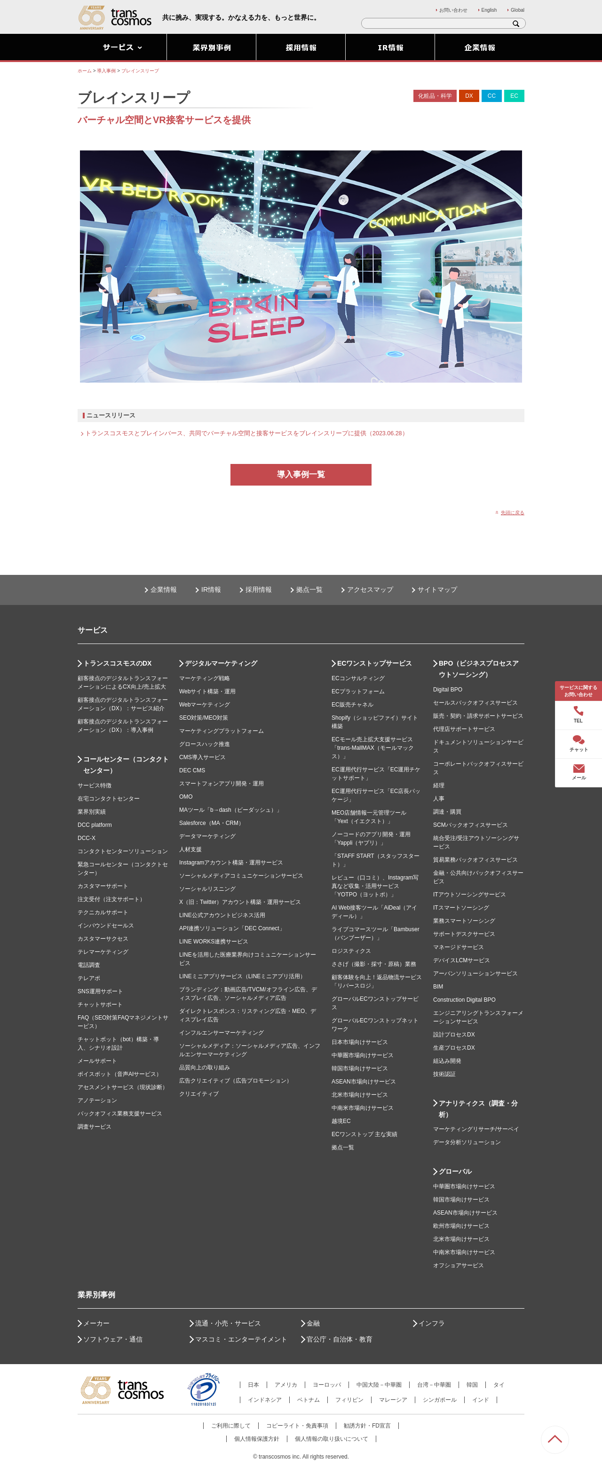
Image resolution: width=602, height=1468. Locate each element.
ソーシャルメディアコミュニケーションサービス (241, 875)
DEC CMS (192, 770)
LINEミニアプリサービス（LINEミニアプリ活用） (242, 976)
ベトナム (308, 1400)
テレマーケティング (103, 952)
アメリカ (286, 1385)
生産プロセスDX (454, 1047)
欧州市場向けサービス (461, 1226)
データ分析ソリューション (467, 1142)
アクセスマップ (370, 589)
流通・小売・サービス (228, 1323)
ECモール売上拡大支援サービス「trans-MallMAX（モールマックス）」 (373, 748)
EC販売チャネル (352, 704)
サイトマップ (437, 589)
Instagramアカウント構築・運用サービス (231, 862)
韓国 (472, 1385)
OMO (186, 796)
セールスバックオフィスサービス (475, 702)
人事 (438, 798)
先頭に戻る (512, 512)
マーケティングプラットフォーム (221, 731)
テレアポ (89, 978)
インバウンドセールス (106, 925)
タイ (499, 1385)
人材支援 (190, 849)
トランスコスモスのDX (117, 663)
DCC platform (95, 825)
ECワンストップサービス (374, 663)
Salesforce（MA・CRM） (211, 823)
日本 (253, 1385)
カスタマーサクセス (103, 938)
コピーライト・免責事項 (297, 1425)
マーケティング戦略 (204, 678)
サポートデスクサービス (464, 934)
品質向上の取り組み (204, 1067)
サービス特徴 (94, 785)
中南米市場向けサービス (363, 1108)
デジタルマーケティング (221, 663)
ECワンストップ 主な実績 (364, 1134)
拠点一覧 (309, 589)
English (489, 10)
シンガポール (440, 1400)
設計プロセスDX (454, 1034)
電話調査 (89, 965)
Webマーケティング (204, 704)
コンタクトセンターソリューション (123, 851)
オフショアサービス (458, 1265)
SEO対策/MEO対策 (203, 717)
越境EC (341, 1121)
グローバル (455, 1171)
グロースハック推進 (204, 744)
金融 (313, 1323)
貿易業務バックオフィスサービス (475, 859)
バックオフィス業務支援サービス (120, 1113)
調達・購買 (447, 812)
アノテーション (97, 1100)
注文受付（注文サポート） (111, 899)
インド (480, 1400)
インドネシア (265, 1400)
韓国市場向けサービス (360, 1068)
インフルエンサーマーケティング (221, 1032)
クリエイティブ (199, 1094)
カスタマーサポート (103, 886)
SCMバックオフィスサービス (470, 825)
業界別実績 (92, 812)
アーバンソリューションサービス (475, 973)
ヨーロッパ (327, 1385)
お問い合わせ (453, 10)
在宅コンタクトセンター (109, 798)
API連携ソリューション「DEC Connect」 (232, 928)
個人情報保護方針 (256, 1439)
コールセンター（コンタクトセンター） (126, 764)
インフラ (432, 1323)
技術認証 (444, 1074)
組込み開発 (447, 1061)
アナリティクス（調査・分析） (478, 1108)
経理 (438, 785)
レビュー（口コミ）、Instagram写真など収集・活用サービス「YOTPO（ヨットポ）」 (375, 886)
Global (517, 10)
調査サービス (94, 1126)
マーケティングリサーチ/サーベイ (476, 1129)
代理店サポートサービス (464, 729)
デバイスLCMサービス (461, 960)
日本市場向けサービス (360, 1042)
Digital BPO (447, 689)
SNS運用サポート (100, 991)
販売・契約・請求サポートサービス (478, 716)
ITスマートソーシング (461, 907)
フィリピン (349, 1400)
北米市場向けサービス (360, 1094)
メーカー (96, 1323)
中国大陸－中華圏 (379, 1385)
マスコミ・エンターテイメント (241, 1339)
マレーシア (393, 1400)
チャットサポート (100, 1004)
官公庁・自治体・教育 (339, 1339)
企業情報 (163, 589)
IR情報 (211, 589)
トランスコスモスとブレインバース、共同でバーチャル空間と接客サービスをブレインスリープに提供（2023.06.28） (246, 433)
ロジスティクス (351, 951)
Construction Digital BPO (464, 1000)
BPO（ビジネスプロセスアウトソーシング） (479, 668)
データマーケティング (207, 836)
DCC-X (86, 838)
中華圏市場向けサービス (363, 1055)
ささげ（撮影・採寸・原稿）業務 (374, 964)
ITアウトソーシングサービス (469, 894)
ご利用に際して (231, 1425)
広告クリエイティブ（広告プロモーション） (235, 1080)
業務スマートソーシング (464, 921)
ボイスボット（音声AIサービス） (120, 1074)
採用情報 (259, 589)
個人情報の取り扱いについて (331, 1439)
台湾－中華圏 (434, 1385)
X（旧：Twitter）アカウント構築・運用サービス (240, 902)
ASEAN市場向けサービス (364, 1081)
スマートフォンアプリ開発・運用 (221, 783)
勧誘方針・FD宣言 (367, 1425)
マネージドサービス (458, 947)
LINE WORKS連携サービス (213, 941)
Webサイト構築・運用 (207, 691)
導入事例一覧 (301, 474)
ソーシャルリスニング (207, 889)
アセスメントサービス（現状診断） (123, 1087)
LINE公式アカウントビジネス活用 (222, 915)
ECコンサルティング (358, 678)
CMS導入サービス (202, 757)
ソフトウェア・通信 (113, 1339)
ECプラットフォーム (358, 691)
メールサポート (97, 1061)
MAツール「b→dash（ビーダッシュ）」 (230, 810)
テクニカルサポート (103, 912)
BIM (438, 986)
